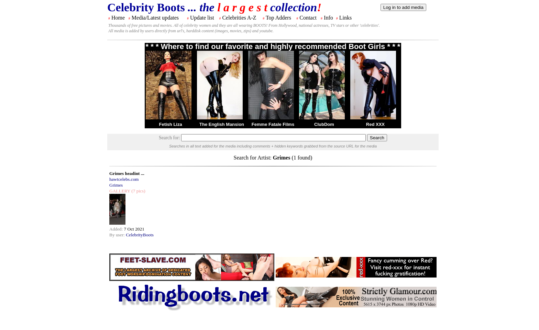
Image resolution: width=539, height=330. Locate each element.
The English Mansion (221, 124)
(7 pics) (137, 190)
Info (328, 18)
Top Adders (278, 18)
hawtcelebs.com (124, 179)
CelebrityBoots (140, 234)
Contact (308, 18)
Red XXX (375, 124)
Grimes (116, 185)
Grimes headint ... (126, 173)
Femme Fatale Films (273, 124)
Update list (202, 18)
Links (345, 18)
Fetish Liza (170, 124)
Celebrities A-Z (239, 18)
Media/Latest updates (155, 18)
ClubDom (324, 124)
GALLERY (119, 190)
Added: (116, 229)
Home (118, 18)
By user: (117, 234)
